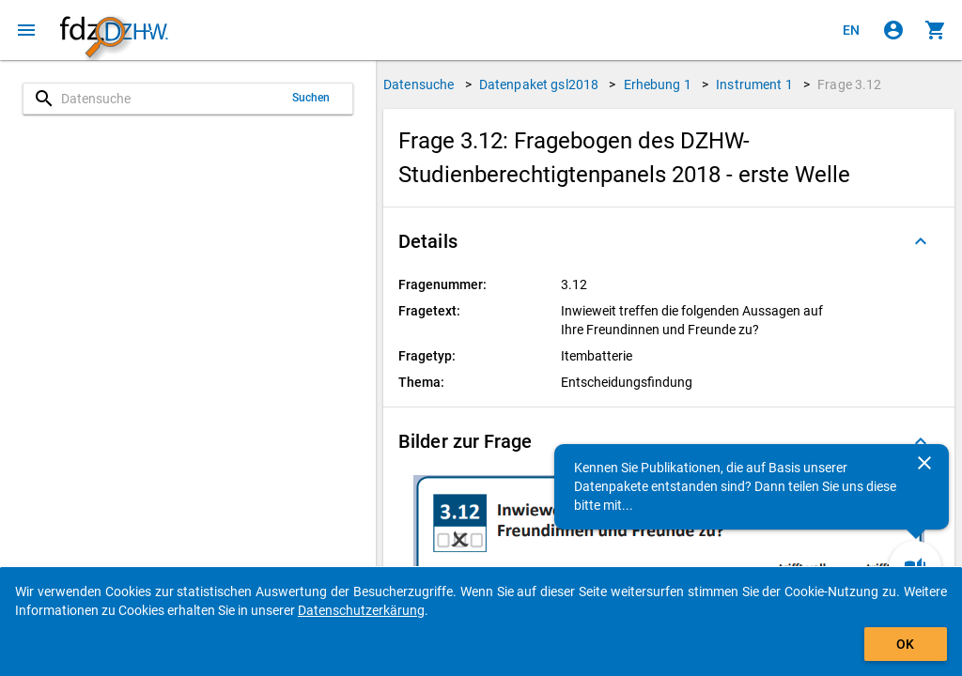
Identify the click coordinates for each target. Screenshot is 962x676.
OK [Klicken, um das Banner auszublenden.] (905, 644)
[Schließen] (924, 463)
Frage (849, 84)
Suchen (311, 97)
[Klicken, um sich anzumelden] (893, 30)
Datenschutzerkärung (361, 610)
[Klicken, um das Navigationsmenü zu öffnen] (26, 30)
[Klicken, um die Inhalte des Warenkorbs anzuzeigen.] (935, 30)
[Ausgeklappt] (920, 241)
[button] (668, 241)
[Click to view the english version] (851, 30)
